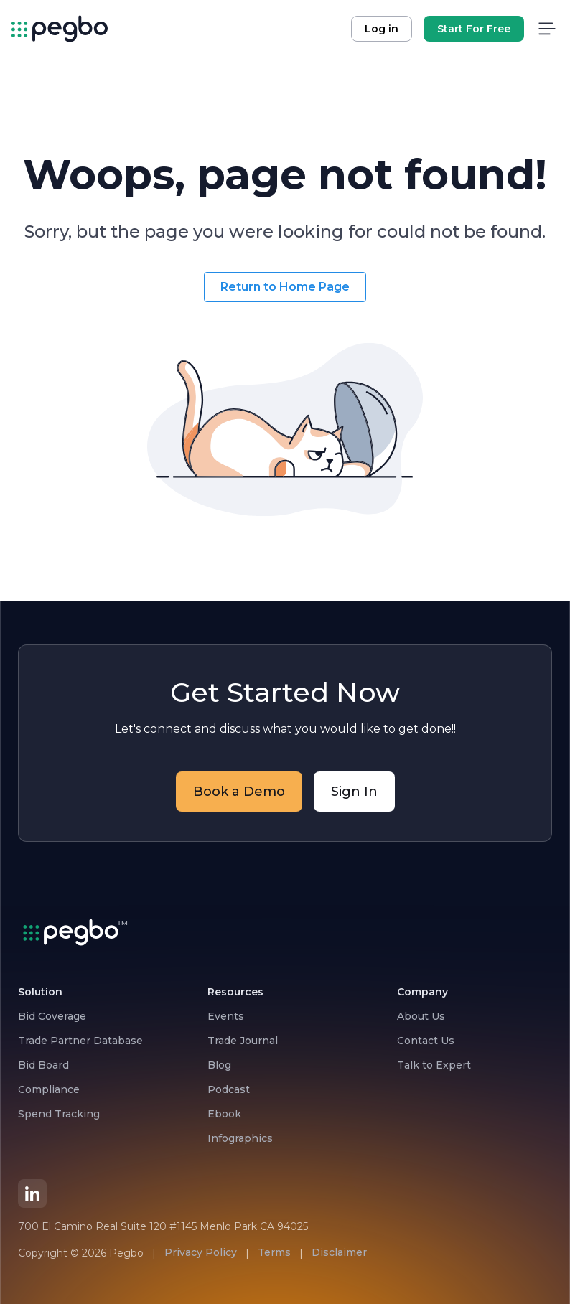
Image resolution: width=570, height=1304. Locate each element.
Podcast (228, 1089)
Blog (219, 1065)
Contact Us (425, 1040)
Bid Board (43, 1065)
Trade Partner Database (80, 1040)
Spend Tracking (59, 1113)
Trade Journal (242, 1040)
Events (225, 1016)
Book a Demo (239, 791)
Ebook (224, 1113)
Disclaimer (339, 1252)
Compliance (49, 1089)
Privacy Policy (200, 1252)
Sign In (354, 791)
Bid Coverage (52, 1016)
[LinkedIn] (32, 1193)
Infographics (240, 1138)
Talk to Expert (434, 1065)
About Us (421, 1016)
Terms (274, 1252)
